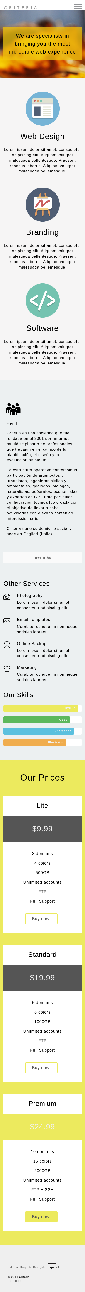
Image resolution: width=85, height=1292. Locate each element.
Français (39, 1267)
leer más (42, 557)
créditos (15, 1280)
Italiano (12, 1267)
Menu (78, 5)
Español (53, 1267)
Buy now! (41, 918)
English (25, 1267)
